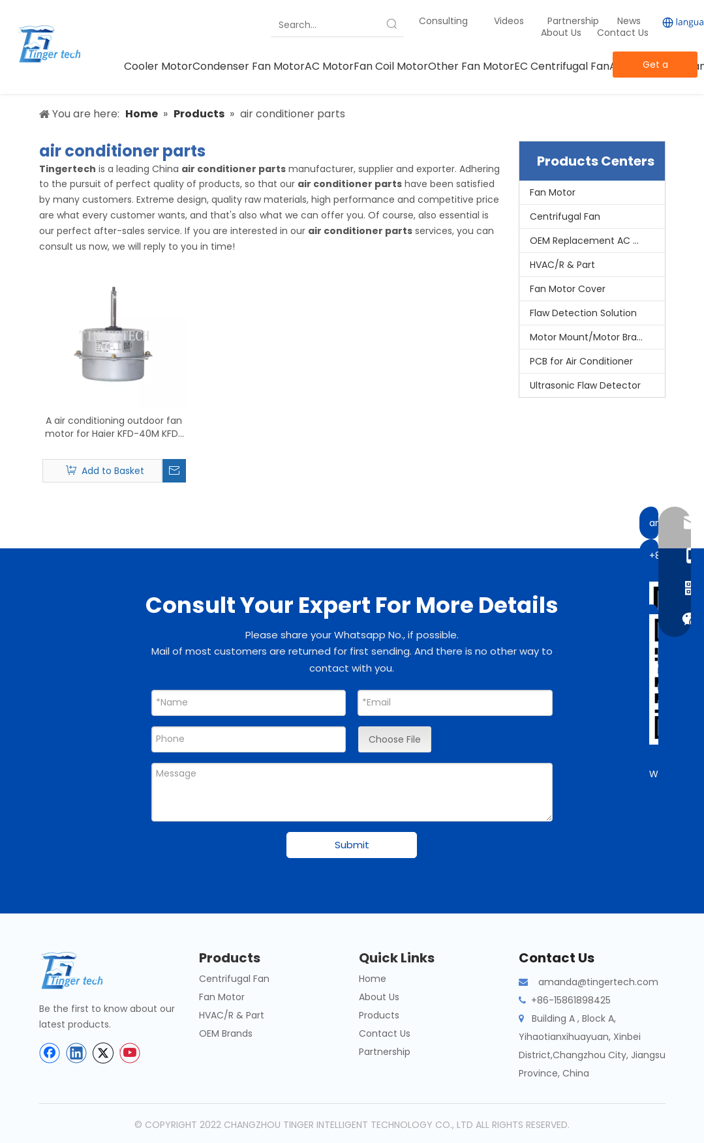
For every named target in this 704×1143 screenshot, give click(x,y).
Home (372, 978)
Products (379, 1015)
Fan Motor (552, 192)
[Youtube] (129, 1053)
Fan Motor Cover (567, 288)
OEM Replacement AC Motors (597, 240)
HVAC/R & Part (562, 264)
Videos (509, 20)
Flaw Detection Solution (583, 312)
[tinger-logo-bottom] (81, 970)
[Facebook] (49, 1053)
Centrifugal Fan (565, 216)
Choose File (395, 739)
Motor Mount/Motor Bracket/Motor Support (597, 337)
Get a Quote (655, 68)
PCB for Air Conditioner (581, 361)
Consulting (443, 20)
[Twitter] (103, 1053)
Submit (352, 845)
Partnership (574, 20)
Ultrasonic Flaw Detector (585, 385)
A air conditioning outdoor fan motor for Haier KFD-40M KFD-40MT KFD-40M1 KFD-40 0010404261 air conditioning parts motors (114, 427)
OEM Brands (226, 1033)
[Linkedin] (76, 1053)
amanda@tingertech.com (598, 981)
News (630, 20)
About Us (561, 32)
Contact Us (623, 32)
